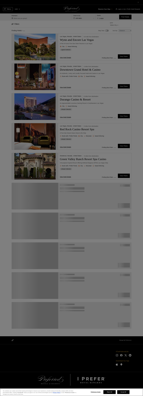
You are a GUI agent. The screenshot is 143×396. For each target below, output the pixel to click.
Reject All (109, 392)
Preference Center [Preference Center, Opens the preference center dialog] (96, 392)
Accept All (123, 392)
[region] (71, 392)
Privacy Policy (56, 392)
